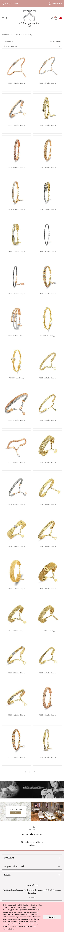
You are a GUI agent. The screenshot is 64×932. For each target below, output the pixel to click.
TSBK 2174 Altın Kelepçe (16, 83)
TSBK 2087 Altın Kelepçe (47, 462)
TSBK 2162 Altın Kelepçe (16, 715)
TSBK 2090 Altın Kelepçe (16, 504)
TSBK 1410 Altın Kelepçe (47, 125)
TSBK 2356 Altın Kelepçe (47, 252)
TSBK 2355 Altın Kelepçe (16, 294)
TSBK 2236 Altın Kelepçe (16, 673)
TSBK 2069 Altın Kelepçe (16, 462)
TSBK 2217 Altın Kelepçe (16, 631)
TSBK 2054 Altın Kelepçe (47, 420)
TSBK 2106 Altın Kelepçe (47, 715)
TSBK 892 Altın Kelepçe (47, 336)
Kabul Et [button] (52, 917)
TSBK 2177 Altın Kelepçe (47, 83)
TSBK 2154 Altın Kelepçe (16, 547)
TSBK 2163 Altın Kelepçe (47, 547)
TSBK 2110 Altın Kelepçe (47, 294)
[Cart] (56, 18)
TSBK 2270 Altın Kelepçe (16, 252)
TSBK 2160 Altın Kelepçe (16, 125)
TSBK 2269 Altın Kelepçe (47, 673)
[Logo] (29, 18)
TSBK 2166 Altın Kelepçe (47, 757)
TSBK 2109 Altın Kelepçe (16, 757)
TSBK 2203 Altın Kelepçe (47, 589)
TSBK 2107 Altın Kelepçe (47, 504)
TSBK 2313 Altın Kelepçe (47, 378)
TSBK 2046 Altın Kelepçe (47, 167)
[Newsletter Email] (32, 898)
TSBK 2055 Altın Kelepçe (16, 209)
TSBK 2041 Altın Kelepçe (16, 420)
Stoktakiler (9, 41)
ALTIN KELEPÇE (26, 35)
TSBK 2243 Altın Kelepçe (16, 336)
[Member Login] (52, 18)
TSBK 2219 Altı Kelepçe (47, 631)
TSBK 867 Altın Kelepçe (16, 378)
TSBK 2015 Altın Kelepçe (16, 167)
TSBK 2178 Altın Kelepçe (16, 589)
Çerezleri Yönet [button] (8, 929)
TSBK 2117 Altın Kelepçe (47, 209)
